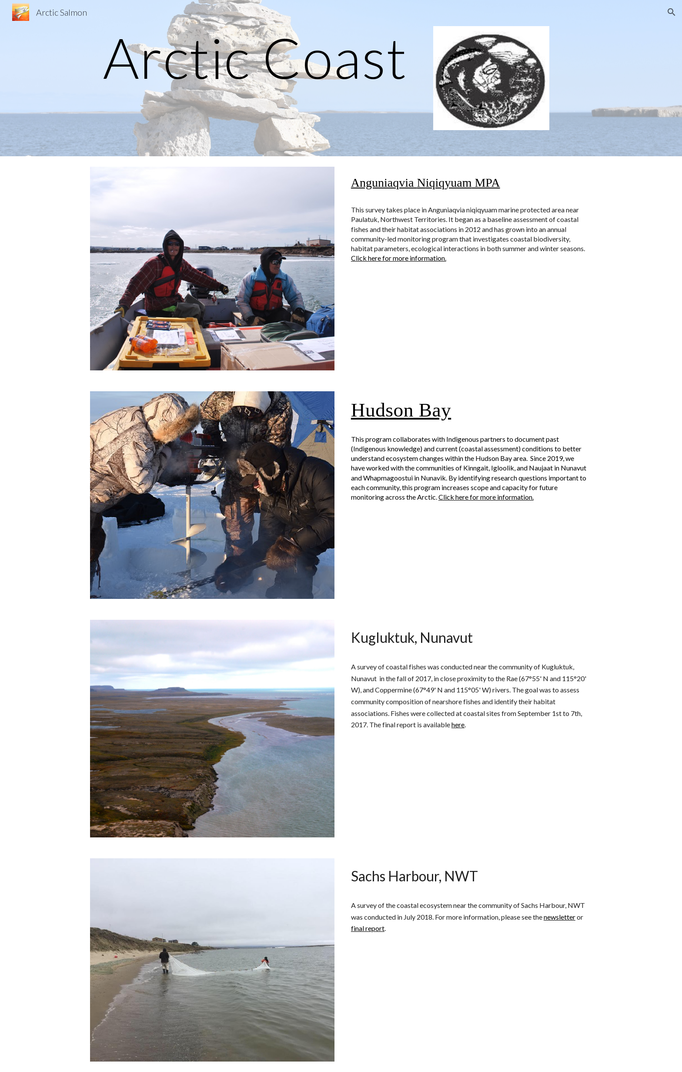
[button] (671, 12)
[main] (255, 57)
